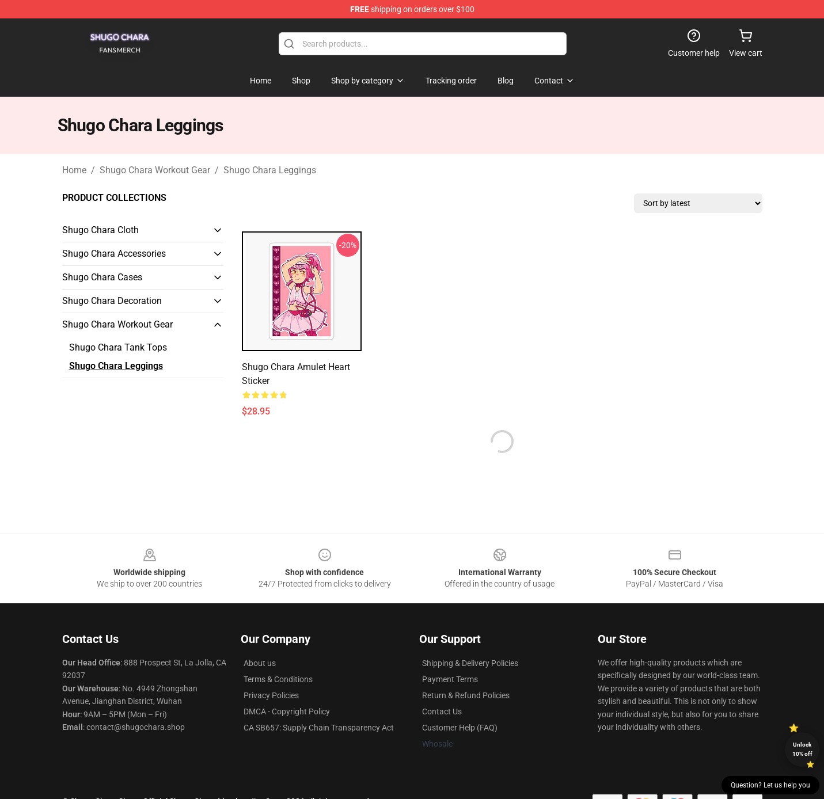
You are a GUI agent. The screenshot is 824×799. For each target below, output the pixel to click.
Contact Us (442, 711)
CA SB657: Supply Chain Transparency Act (319, 727)
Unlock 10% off (802, 749)
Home (74, 170)
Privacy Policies (271, 695)
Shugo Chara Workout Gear (155, 170)
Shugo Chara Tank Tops (118, 347)
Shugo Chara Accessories (114, 253)
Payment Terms (450, 679)
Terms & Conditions (278, 679)
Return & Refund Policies (466, 695)
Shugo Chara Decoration (112, 300)
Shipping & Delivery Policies (470, 663)
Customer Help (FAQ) (460, 727)
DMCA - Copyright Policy (287, 711)
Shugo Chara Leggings (269, 170)
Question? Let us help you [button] (770, 785)
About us (260, 663)
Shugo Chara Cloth (100, 230)
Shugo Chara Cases (102, 277)
